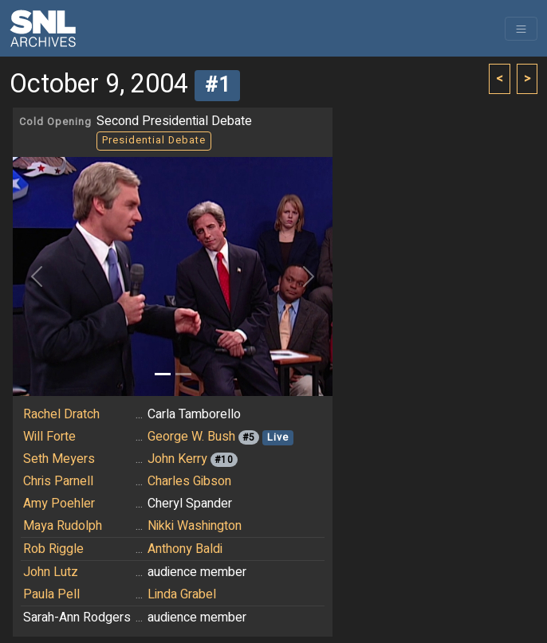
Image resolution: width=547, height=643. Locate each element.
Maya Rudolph (62, 525)
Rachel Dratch (61, 414)
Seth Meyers (59, 459)
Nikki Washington (195, 525)
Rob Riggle (53, 549)
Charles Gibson (189, 481)
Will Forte (49, 436)
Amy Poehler (59, 503)
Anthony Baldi (185, 549)
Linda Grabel (182, 594)
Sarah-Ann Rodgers (77, 617)
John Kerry (177, 459)
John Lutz (50, 572)
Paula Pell (51, 594)
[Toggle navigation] (521, 29)
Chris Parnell (58, 481)
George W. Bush (191, 436)
